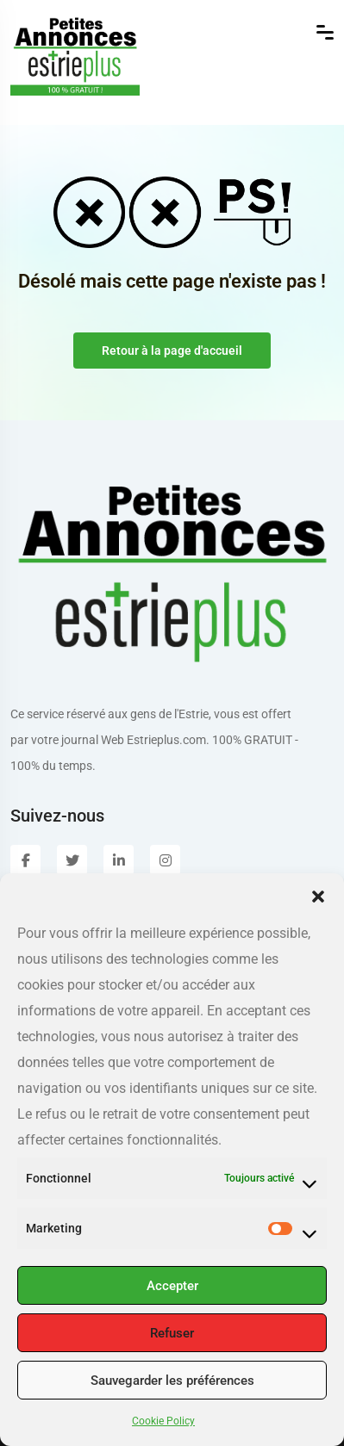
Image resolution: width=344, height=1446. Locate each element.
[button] (318, 894)
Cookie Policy (163, 1421)
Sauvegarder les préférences (172, 1380)
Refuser (172, 1333)
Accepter (172, 1286)
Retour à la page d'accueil (172, 350)
